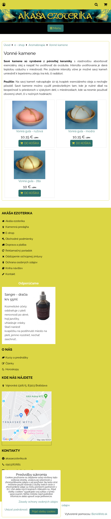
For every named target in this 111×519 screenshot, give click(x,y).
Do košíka (29, 143)
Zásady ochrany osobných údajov (38, 501)
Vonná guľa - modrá (81, 131)
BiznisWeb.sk (99, 514)
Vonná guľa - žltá (29, 181)
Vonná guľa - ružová (29, 131)
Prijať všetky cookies (43, 511)
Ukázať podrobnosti (16, 509)
